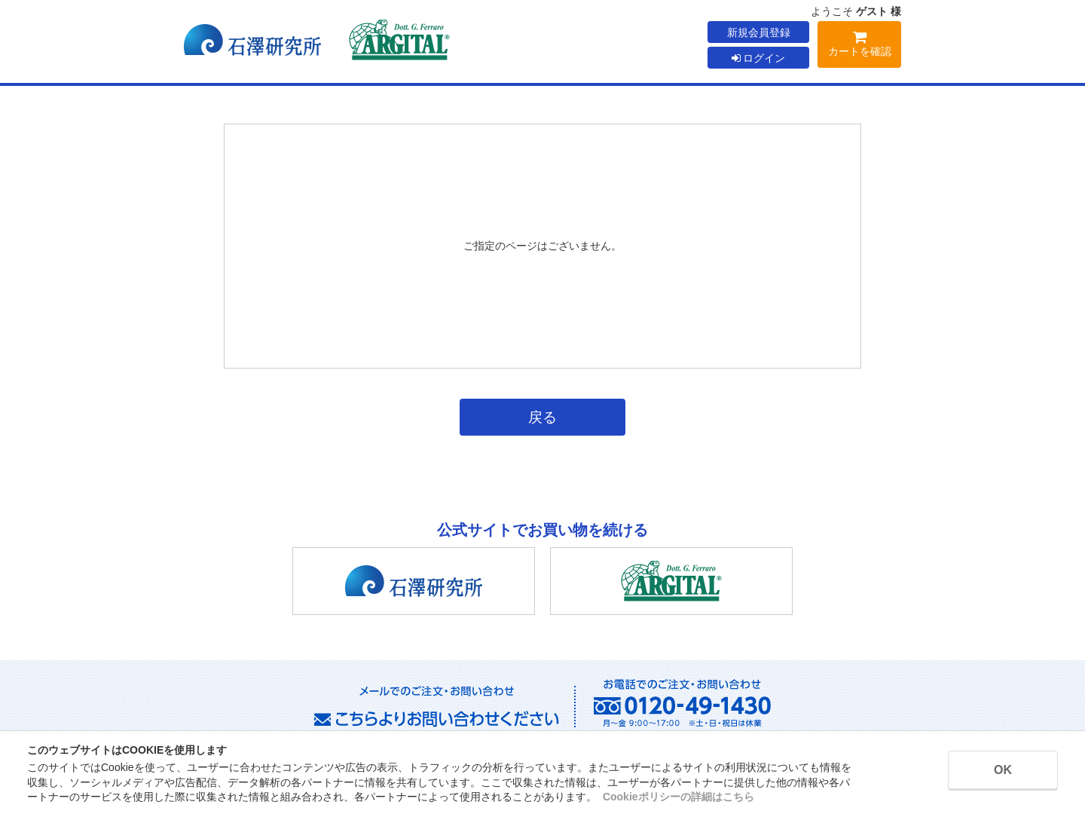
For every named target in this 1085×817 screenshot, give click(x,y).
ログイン (759, 58)
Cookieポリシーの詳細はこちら (678, 797)
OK (1003, 769)
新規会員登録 (758, 32)
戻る (542, 417)
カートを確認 (859, 46)
